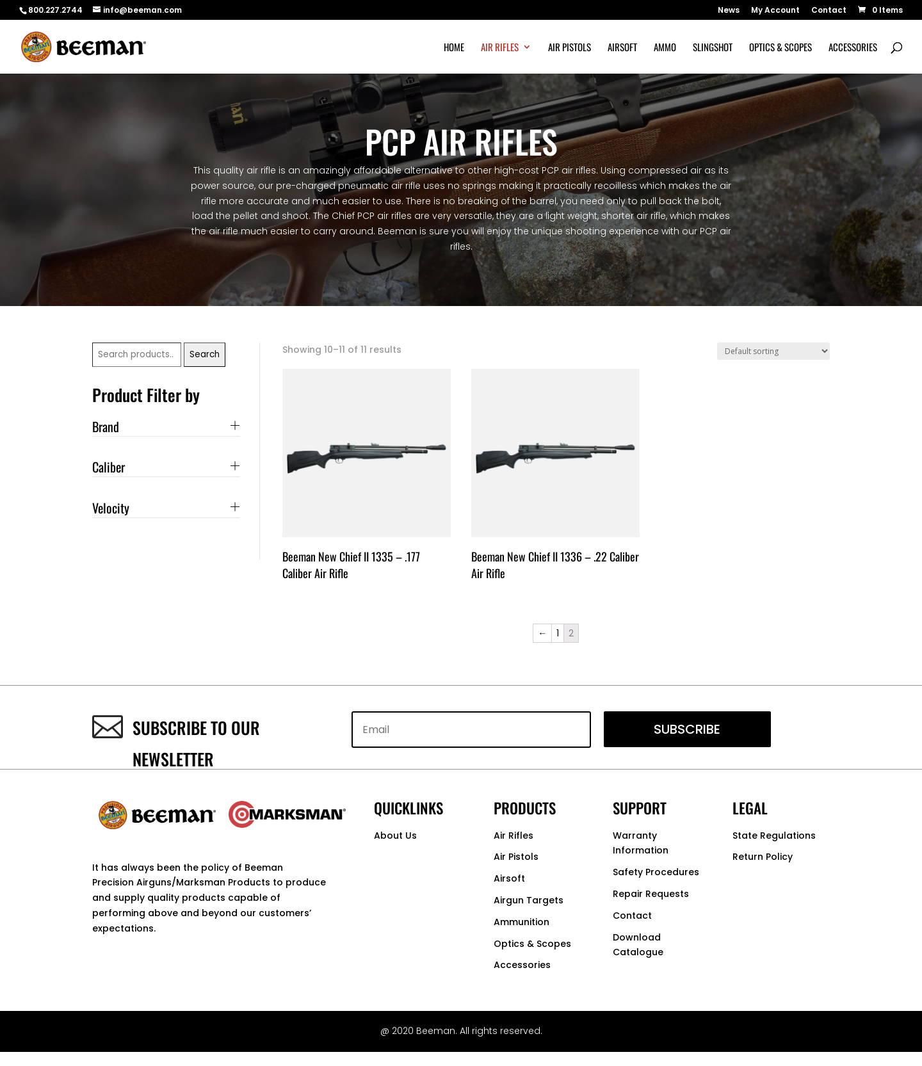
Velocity (110, 507)
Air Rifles (500, 48)
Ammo (665, 48)
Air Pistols (569, 48)
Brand (105, 426)
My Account (775, 10)
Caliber (108, 466)
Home (454, 48)
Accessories (853, 48)
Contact (828, 10)
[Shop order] (773, 351)
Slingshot (712, 48)
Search (205, 354)
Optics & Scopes (780, 48)
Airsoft (622, 48)
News (729, 10)
